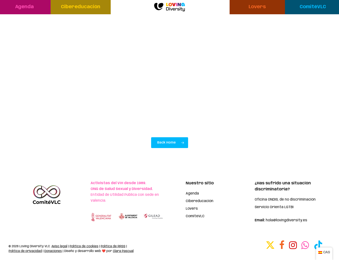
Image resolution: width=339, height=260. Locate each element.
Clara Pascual (123, 251)
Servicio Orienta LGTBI (274, 207)
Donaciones (53, 251)
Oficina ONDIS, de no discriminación (285, 199)
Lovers (192, 209)
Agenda (192, 193)
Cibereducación (199, 201)
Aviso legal (59, 246)
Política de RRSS (113, 246)
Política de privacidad (25, 251)
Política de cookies (84, 246)
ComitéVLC (195, 216)
